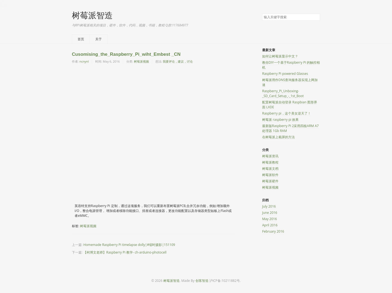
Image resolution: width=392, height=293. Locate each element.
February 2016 (273, 231)
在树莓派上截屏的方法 (278, 137)
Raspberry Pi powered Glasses (285, 73)
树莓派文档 (270, 168)
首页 (81, 39)
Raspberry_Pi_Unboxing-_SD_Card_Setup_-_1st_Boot (283, 93)
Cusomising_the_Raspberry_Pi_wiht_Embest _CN (126, 54)
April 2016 (269, 225)
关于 (98, 39)
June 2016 (269, 212)
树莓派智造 (92, 15)
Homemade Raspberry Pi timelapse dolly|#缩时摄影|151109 (129, 244)
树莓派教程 (270, 162)
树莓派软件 (270, 174)
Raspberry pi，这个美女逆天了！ (286, 113)
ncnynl (84, 61)
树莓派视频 (141, 61)
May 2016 (269, 219)
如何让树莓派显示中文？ (280, 56)
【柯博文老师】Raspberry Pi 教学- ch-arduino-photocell (124, 252)
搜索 (316, 17)
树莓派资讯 (270, 156)
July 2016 (269, 206)
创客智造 (202, 280)
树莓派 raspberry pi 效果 (280, 119)
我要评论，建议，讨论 (178, 61)
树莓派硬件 (270, 181)
